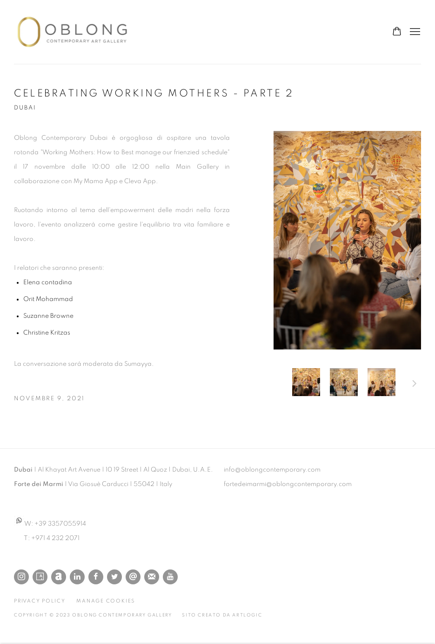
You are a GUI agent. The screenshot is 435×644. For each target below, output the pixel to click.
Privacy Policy (40, 600)
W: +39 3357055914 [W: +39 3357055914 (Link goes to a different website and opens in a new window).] (50, 524)
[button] (306, 382)
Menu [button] (414, 32)
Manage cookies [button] (105, 600)
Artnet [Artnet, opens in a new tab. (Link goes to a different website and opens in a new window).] (58, 576)
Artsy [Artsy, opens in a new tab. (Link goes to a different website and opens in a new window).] (40, 576)
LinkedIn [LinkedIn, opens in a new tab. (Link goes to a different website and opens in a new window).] (77, 576)
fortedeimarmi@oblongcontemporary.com (288, 484)
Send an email (133, 576)
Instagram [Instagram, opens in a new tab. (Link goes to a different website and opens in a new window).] (21, 576)
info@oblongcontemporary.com (272, 469)
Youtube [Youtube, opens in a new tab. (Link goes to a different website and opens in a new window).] (170, 576)
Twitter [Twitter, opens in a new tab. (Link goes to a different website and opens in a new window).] (114, 576)
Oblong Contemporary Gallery (74, 32)
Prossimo (414, 384)
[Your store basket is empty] (396, 32)
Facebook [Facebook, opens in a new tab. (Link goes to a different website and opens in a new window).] (95, 576)
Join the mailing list (151, 576)
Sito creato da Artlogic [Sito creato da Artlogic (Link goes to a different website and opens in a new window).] (222, 615)
